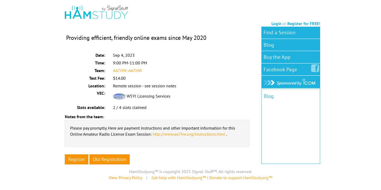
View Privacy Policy (125, 177)
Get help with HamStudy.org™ (179, 177)
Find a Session (280, 32)
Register (76, 159)
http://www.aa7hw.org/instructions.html (189, 134)
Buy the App (277, 57)
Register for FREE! (303, 23)
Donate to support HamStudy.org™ (240, 177)
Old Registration (109, 159)
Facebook (281, 68)
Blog (269, 44)
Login (276, 23)
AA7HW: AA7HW (127, 70)
